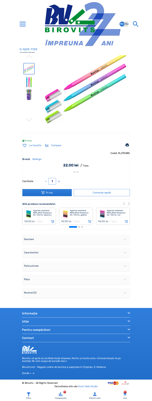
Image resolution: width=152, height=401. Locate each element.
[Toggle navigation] (23, 24)
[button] (124, 203)
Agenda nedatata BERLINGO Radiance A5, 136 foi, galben (79, 213)
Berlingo (36, 159)
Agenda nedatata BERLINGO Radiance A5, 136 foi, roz (116, 213)
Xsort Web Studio (88, 386)
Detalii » (28, 373)
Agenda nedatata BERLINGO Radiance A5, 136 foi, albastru (42, 213)
